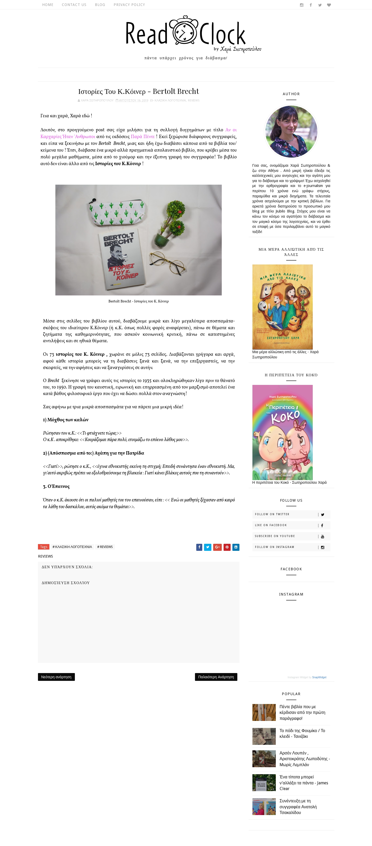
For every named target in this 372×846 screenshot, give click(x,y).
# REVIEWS (105, 547)
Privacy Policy (129, 5)
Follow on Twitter (292, 514)
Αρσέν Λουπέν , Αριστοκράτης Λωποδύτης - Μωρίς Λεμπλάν (305, 759)
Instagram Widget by (307, 677)
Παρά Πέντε (143, 137)
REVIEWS (193, 100)
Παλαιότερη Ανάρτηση (216, 677)
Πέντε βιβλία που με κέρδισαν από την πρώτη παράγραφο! (302, 712)
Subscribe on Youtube (292, 536)
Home (48, 5)
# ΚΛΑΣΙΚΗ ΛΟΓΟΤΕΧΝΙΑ (72, 547)
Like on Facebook (292, 525)
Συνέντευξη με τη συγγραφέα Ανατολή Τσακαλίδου (298, 806)
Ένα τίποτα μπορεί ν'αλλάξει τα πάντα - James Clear (304, 782)
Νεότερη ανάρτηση (56, 677)
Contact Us (74, 5)
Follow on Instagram (292, 547)
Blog (100, 5)
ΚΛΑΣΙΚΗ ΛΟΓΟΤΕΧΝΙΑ (170, 100)
